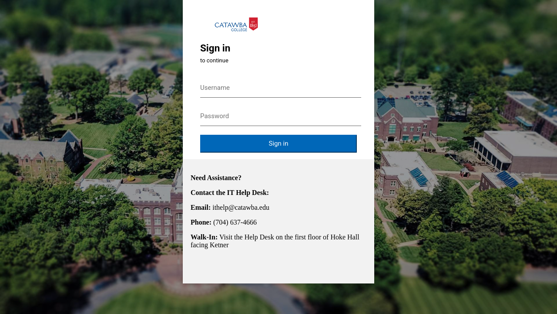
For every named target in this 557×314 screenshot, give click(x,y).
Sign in (279, 143)
